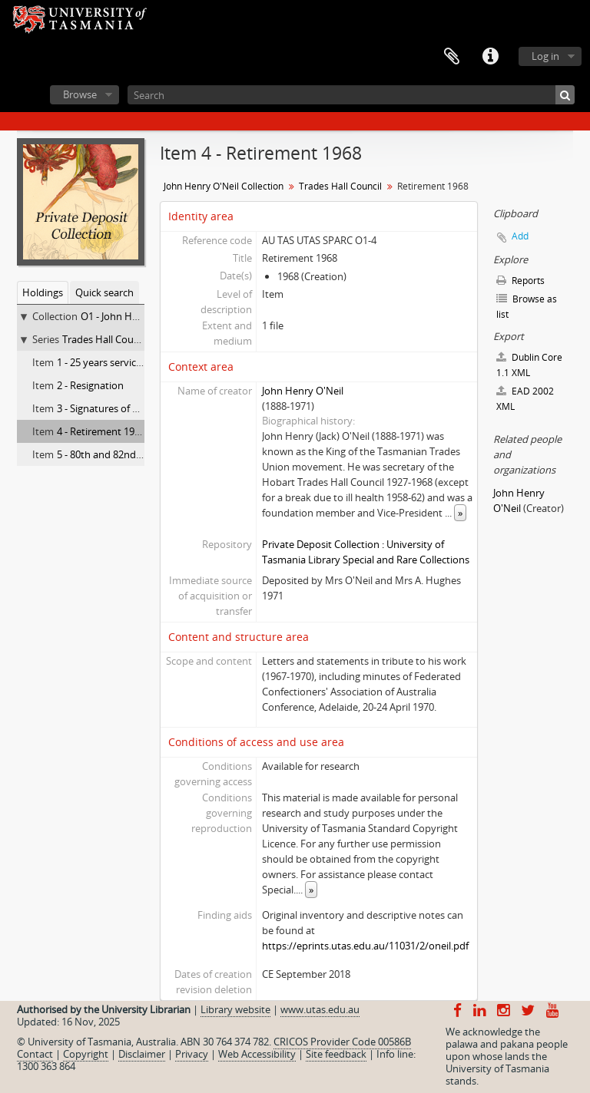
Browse (80, 94)
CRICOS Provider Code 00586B (342, 1041)
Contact (35, 1054)
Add (520, 236)
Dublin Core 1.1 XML (529, 365)
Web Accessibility (257, 1054)
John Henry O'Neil (302, 391)
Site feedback (336, 1054)
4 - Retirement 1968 (101, 431)
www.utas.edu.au (320, 1009)
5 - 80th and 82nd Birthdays (119, 454)
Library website (235, 1009)
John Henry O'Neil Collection (223, 186)
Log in (545, 56)
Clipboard (452, 57)
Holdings (42, 292)
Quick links (490, 57)
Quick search (104, 292)
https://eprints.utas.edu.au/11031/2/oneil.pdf (365, 946)
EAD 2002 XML (525, 399)
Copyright (85, 1054)
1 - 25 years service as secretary (127, 362)
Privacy (191, 1054)
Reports (520, 280)
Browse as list (526, 306)
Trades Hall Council (105, 339)
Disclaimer (141, 1054)
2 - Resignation (90, 385)
